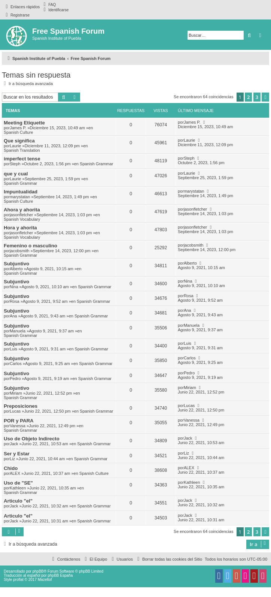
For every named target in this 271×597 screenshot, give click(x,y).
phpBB (38, 571)
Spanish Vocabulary (22, 219)
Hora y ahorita (20, 227)
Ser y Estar (17, 453)
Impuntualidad (20, 192)
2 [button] (248, 97)
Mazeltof (45, 580)
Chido (11, 468)
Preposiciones (20, 406)
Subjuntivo (16, 263)
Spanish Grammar (96, 164)
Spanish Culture (18, 132)
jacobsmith (20, 250)
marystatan (20, 197)
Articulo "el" (18, 501)
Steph (15, 164)
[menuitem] (49, 4)
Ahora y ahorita (22, 209)
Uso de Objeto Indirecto (32, 438)
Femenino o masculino (30, 245)
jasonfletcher (21, 214)
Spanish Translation (22, 150)
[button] (265, 97)
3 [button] (257, 97)
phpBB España (60, 575)
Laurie (15, 146)
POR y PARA (19, 420)
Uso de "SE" (18, 483)
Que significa (19, 141)
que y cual (16, 174)
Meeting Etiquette (24, 123)
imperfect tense (22, 159)
